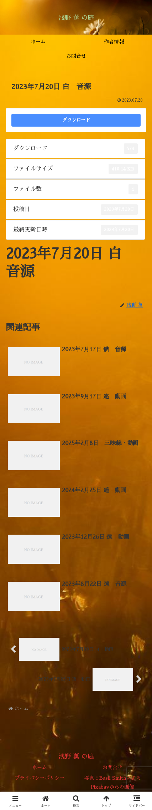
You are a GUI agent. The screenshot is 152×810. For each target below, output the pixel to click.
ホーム (39, 767)
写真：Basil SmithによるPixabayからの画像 (112, 782)
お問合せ (112, 767)
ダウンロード (76, 120)
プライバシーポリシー (39, 777)
